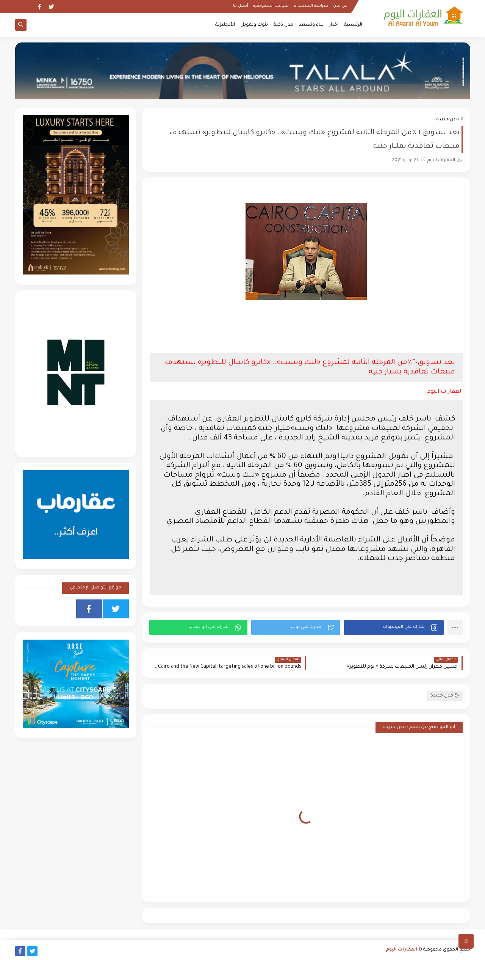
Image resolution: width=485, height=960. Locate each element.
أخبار (333, 25)
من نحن (340, 6)
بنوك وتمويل (254, 25)
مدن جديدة (447, 119)
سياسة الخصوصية (271, 6)
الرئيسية (353, 25)
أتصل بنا (240, 6)
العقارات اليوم (401, 949)
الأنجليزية (225, 25)
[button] (394, 627)
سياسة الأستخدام (311, 6)
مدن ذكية (283, 25)
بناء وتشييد (311, 25)
